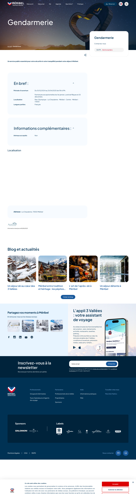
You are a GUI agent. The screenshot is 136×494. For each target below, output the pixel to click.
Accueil (10, 46)
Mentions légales (14, 453)
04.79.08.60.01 (125, 453)
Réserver (110, 4)
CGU (25, 453)
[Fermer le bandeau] (133, 469)
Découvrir (30, 4)
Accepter (115, 471)
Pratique (80, 4)
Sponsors (58, 402)
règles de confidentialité (100, 369)
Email (118, 453)
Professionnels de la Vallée (64, 394)
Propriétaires (59, 398)
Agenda (58, 4)
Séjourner (41, 4)
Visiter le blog (68, 297)
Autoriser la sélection (115, 476)
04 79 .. (104, 50)
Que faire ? (69, 4)
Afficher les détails (104, 490)
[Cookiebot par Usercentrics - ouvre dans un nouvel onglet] (12, 490)
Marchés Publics (111, 394)
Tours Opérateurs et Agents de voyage (39, 399)
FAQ (81, 398)
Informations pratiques (88, 394)
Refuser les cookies (115, 482)
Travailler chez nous (112, 390)
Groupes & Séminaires (38, 394)
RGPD (34, 453)
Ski (50, 4)
